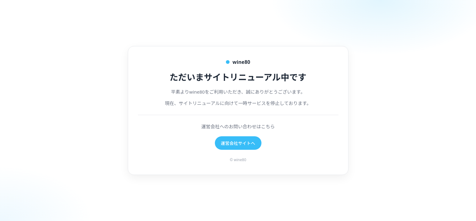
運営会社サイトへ (238, 143)
